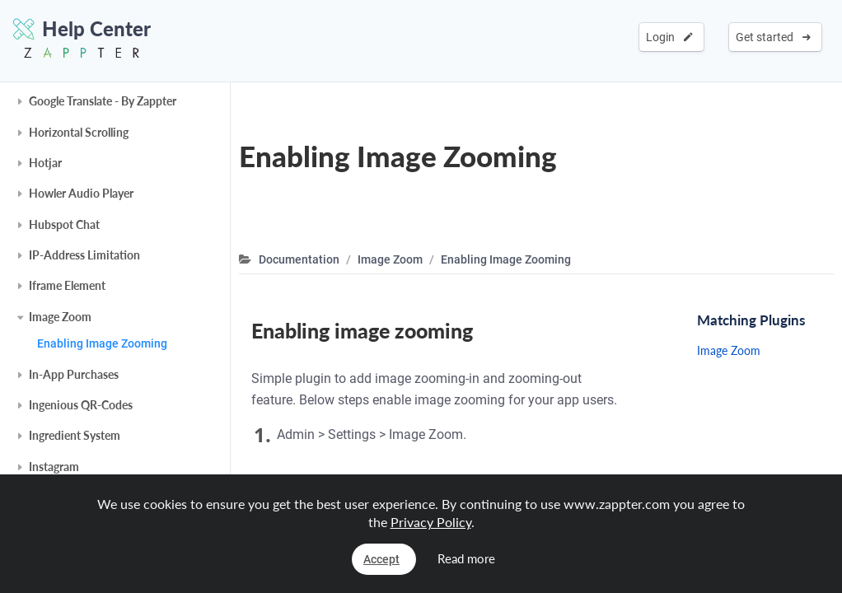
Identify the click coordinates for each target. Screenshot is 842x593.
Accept (381, 559)
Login (669, 37)
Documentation (299, 259)
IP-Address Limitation (84, 255)
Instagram (54, 467)
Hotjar (45, 163)
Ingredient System (74, 435)
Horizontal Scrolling (79, 132)
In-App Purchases (74, 374)
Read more (466, 558)
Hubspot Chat (64, 224)
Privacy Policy (431, 522)
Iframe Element (67, 285)
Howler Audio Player (81, 193)
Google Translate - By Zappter (102, 101)
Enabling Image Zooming (102, 343)
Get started (773, 37)
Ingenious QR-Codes (81, 405)
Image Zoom (60, 317)
